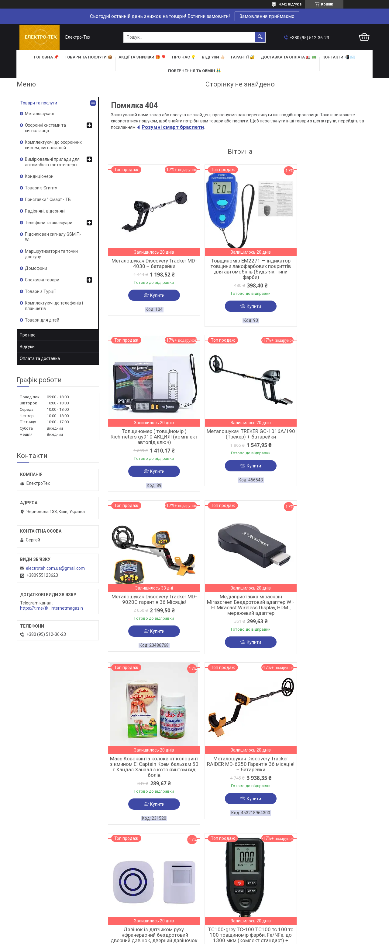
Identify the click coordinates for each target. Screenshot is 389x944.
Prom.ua (224, 927)
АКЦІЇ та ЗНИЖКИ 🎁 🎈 (142, 57)
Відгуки (27, 346)
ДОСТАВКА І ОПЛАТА (38, 894)
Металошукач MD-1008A (240, 766)
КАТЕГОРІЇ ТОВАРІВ (217, 880)
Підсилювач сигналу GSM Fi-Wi (53, 237)
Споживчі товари (42, 279)
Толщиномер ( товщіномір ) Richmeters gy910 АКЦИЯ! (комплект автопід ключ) (329, 266)
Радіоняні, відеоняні (45, 211)
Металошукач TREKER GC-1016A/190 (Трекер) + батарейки (151, 434)
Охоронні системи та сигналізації (45, 128)
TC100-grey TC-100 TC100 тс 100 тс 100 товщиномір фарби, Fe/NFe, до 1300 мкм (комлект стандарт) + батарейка (150, 775)
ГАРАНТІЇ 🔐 (243, 57)
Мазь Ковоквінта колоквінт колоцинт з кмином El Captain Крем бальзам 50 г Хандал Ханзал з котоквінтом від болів (150, 603)
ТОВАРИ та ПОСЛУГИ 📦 (88, 57)
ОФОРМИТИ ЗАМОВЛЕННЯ (43, 886)
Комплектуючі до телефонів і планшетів (54, 306)
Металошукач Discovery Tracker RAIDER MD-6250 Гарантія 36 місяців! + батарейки (240, 600)
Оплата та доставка (40, 358)
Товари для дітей (42, 320)
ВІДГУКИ (116, 896)
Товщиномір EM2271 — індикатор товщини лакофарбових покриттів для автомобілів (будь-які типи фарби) (240, 269)
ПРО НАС (116, 880)
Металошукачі (39, 113)
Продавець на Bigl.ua (194, 933)
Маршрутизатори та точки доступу (51, 254)
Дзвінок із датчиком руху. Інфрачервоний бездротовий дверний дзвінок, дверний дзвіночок (330, 603)
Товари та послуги (38, 102)
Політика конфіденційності (229, 938)
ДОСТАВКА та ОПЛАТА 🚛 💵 (288, 57)
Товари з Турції (40, 291)
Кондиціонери (39, 176)
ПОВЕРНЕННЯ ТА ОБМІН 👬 (194, 71)
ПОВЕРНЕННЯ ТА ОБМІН (40, 902)
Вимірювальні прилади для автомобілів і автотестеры (52, 162)
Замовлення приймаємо (266, 16)
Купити (153, 295)
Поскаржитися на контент (181, 938)
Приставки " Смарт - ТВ (48, 199)
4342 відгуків (290, 4)
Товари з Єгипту (41, 187)
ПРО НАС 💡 (184, 57)
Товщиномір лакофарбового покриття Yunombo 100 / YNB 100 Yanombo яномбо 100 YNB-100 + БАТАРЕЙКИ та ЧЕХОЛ (329, 775)
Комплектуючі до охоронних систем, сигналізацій (53, 145)
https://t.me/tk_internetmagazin (51, 608)
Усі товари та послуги (345, 845)
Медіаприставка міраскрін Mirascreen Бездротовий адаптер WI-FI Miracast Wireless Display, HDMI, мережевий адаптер (330, 440)
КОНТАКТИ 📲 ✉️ (338, 57)
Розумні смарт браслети (173, 127)
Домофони (36, 268)
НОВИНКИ (207, 888)
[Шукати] (260, 37)
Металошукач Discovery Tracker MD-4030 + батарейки (150, 263)
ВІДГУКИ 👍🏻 (213, 57)
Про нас (27, 335)
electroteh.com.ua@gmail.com (55, 568)
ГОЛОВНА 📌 (46, 57)
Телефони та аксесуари (48, 222)
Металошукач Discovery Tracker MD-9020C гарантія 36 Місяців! (240, 434)
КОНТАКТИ (118, 888)
